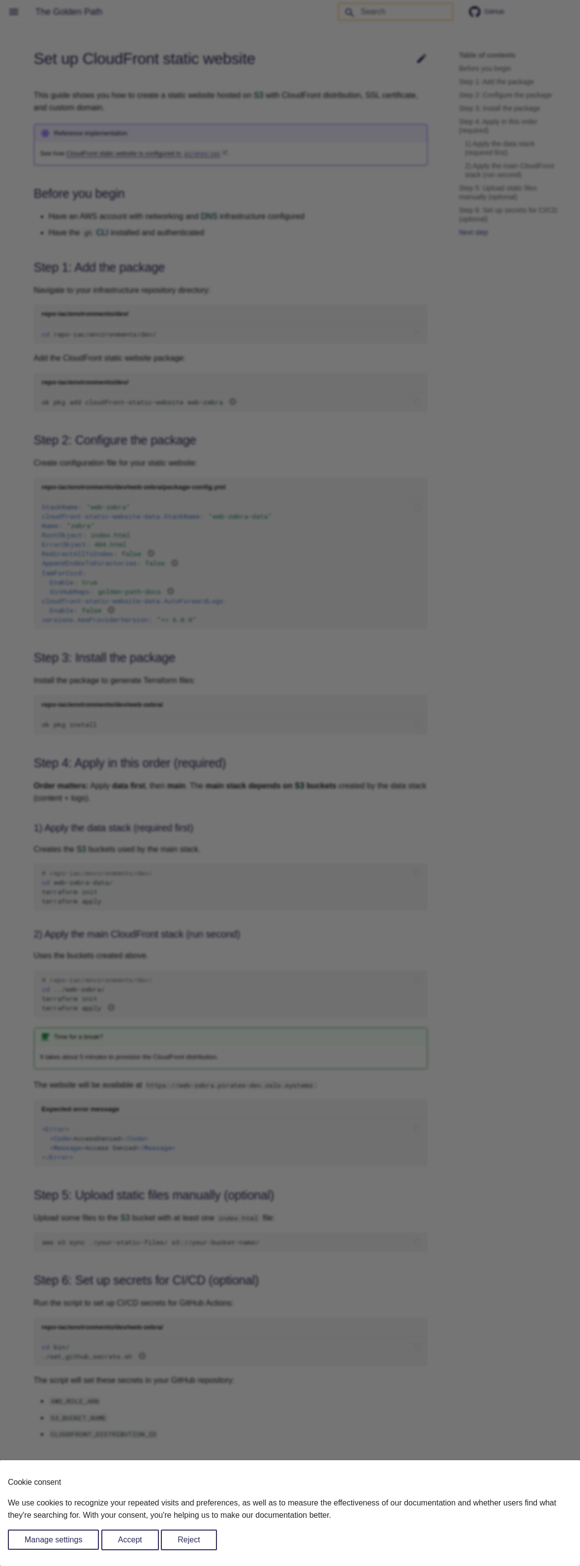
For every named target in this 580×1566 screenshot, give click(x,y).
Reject (189, 1539)
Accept (130, 1539)
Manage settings (53, 1539)
